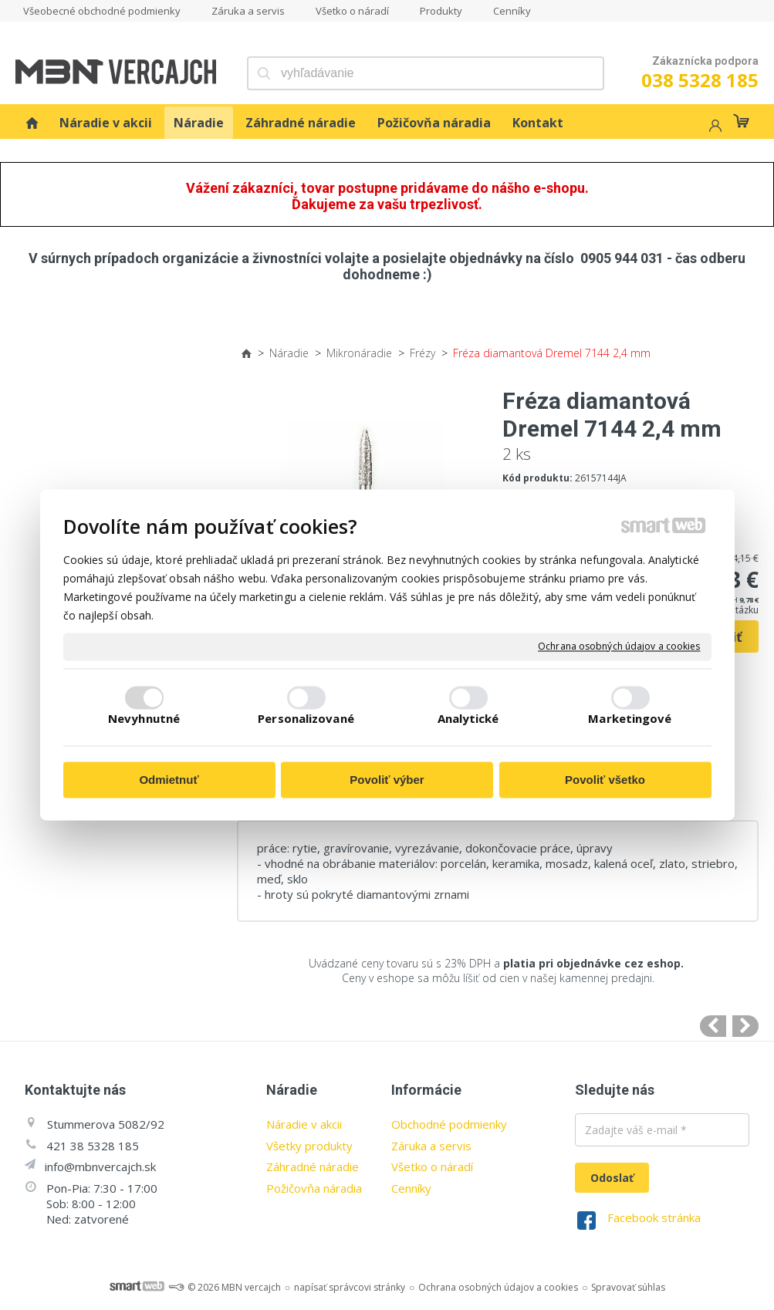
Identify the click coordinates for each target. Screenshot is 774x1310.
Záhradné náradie (312, 1166)
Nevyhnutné (144, 719)
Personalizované (306, 719)
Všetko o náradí (432, 1166)
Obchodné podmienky (449, 1124)
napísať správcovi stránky (349, 1287)
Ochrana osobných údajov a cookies (619, 646)
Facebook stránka (654, 1217)
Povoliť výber (387, 779)
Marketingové (629, 719)
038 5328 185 (700, 80)
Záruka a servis (431, 1145)
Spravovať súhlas (628, 1287)
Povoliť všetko (605, 779)
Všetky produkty (309, 1145)
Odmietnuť (168, 779)
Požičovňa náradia (314, 1188)
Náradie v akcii (304, 1124)
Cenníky (411, 1188)
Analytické (468, 719)
